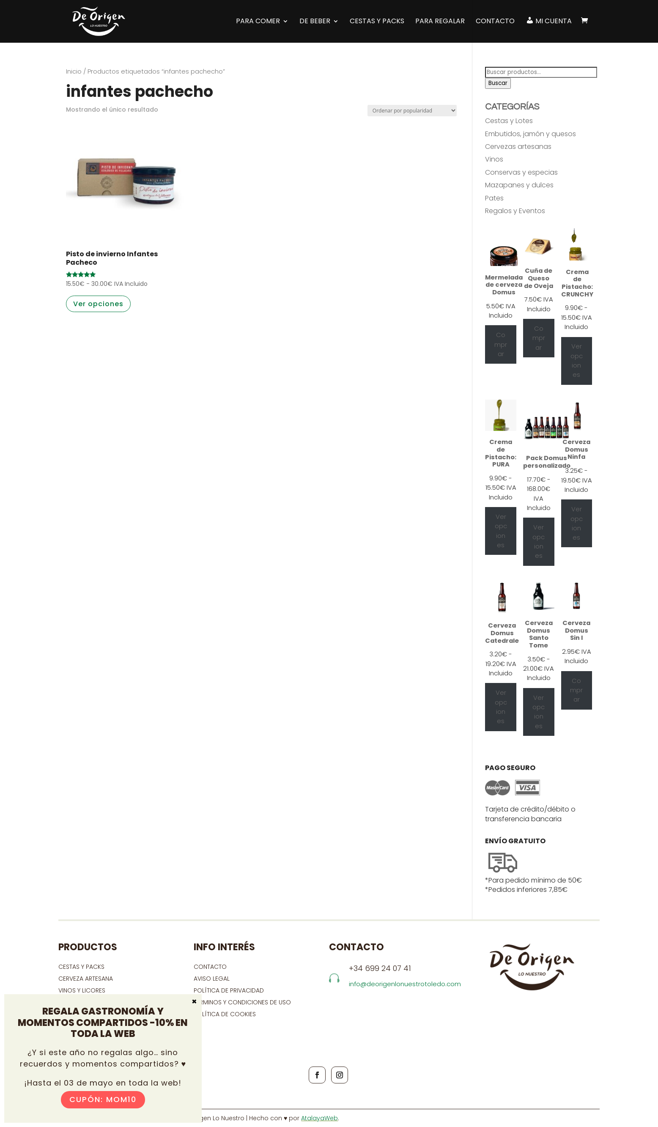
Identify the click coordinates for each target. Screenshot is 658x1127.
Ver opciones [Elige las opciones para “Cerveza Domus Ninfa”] (576, 523)
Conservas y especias (521, 172)
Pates (494, 198)
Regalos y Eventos (515, 211)
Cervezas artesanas (518, 146)
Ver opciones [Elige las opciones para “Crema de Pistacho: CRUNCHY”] (576, 360)
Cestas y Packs (377, 21)
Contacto (495, 21)
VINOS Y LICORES (81, 990)
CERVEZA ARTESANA (85, 978)
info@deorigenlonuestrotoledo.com (405, 983)
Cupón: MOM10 (103, 1099)
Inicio (74, 71)
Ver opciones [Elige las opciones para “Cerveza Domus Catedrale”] (501, 706)
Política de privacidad (229, 990)
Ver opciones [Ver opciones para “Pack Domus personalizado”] (538, 541)
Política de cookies (225, 1014)
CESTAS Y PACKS (81, 966)
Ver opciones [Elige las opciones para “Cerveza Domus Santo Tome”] (538, 712)
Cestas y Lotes (509, 121)
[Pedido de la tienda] (412, 110)
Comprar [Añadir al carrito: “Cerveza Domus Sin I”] (576, 690)
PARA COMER (258, 21)
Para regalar (440, 21)
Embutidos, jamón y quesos (530, 134)
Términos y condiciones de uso (243, 1002)
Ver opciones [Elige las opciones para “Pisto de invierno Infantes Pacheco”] (98, 304)
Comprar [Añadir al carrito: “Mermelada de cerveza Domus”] (500, 344)
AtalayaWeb (319, 1118)
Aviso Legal (212, 978)
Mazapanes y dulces (519, 185)
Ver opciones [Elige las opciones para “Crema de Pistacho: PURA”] (501, 531)
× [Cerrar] (194, 1001)
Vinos (494, 159)
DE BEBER (314, 21)
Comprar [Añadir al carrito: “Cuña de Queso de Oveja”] (538, 338)
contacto (210, 966)
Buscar (497, 83)
